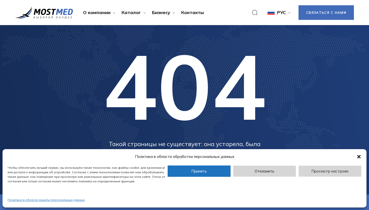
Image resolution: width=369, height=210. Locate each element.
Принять (199, 171)
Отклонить (264, 171)
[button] (358, 156)
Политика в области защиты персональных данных (46, 200)
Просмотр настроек (330, 171)
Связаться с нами (326, 13)
